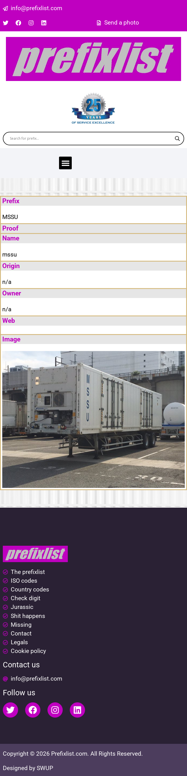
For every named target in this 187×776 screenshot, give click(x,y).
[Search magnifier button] (177, 139)
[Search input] (91, 139)
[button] (65, 163)
